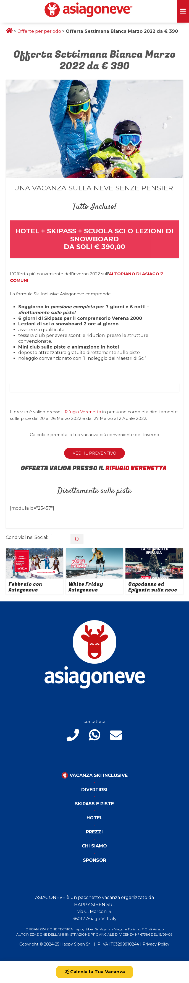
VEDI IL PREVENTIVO (94, 453)
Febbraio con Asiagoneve (25, 587)
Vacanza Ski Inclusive (94, 775)
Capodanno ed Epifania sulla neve (152, 587)
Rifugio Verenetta (83, 411)
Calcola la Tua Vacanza (94, 971)
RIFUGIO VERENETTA (136, 468)
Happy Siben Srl (75, 944)
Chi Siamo (94, 846)
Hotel (94, 817)
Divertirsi (94, 789)
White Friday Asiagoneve (86, 587)
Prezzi (94, 832)
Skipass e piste (94, 803)
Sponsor (94, 860)
